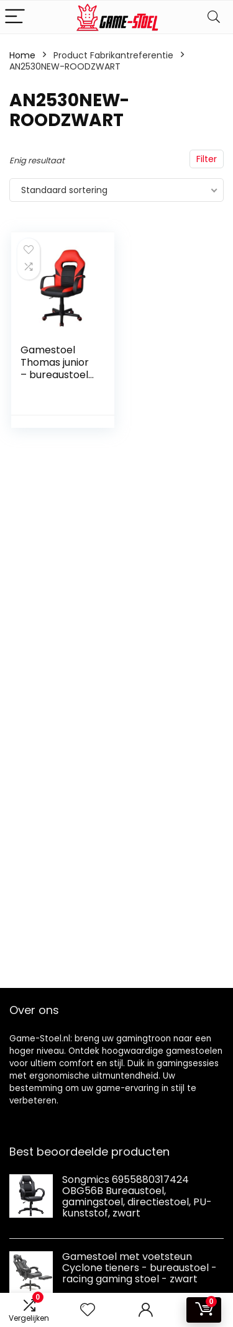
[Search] (214, 17)
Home (22, 55)
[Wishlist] (87, 1310)
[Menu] (15, 17)
